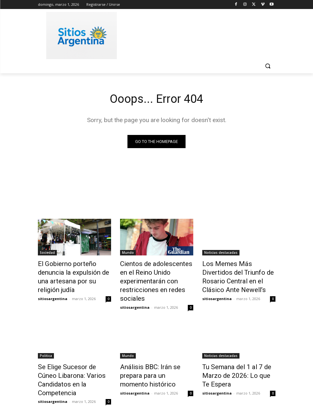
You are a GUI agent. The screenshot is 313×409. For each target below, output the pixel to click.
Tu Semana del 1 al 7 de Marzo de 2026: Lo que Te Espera (233, 359)
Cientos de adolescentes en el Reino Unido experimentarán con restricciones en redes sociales (156, 275)
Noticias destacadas (221, 253)
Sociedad (47, 253)
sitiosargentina (52, 286)
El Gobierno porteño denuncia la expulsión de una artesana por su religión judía (73, 271)
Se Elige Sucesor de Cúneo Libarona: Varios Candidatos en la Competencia (72, 359)
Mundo (128, 253)
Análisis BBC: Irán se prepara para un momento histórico (154, 355)
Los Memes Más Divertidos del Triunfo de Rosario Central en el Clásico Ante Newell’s (238, 271)
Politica (46, 341)
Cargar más (157, 388)
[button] (267, 66)
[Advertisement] (200, 34)
